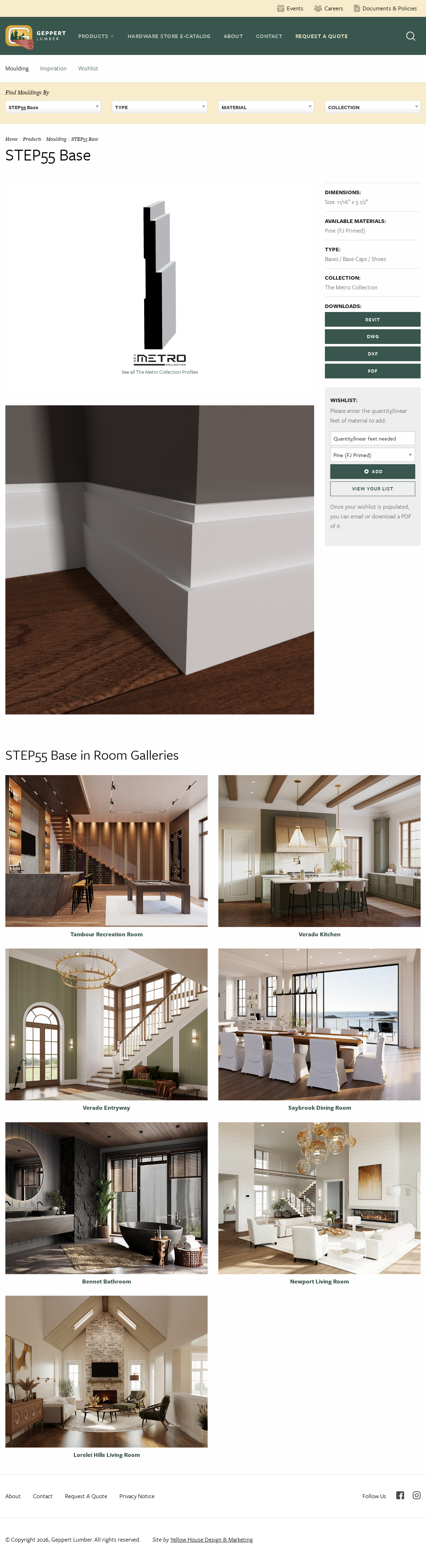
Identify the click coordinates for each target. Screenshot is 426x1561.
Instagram (417, 1495)
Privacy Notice (137, 1496)
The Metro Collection (351, 287)
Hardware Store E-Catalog (169, 36)
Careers (334, 8)
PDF (373, 370)
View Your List (372, 488)
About (233, 36)
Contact (269, 36)
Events (295, 8)
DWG (373, 336)
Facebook (400, 1495)
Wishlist (88, 68)
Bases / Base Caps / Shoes (355, 259)
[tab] (96, 35)
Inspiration (53, 68)
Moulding (17, 68)
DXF (373, 353)
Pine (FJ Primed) (345, 230)
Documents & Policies (390, 8)
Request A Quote (321, 36)
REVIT (372, 319)
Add (372, 471)
